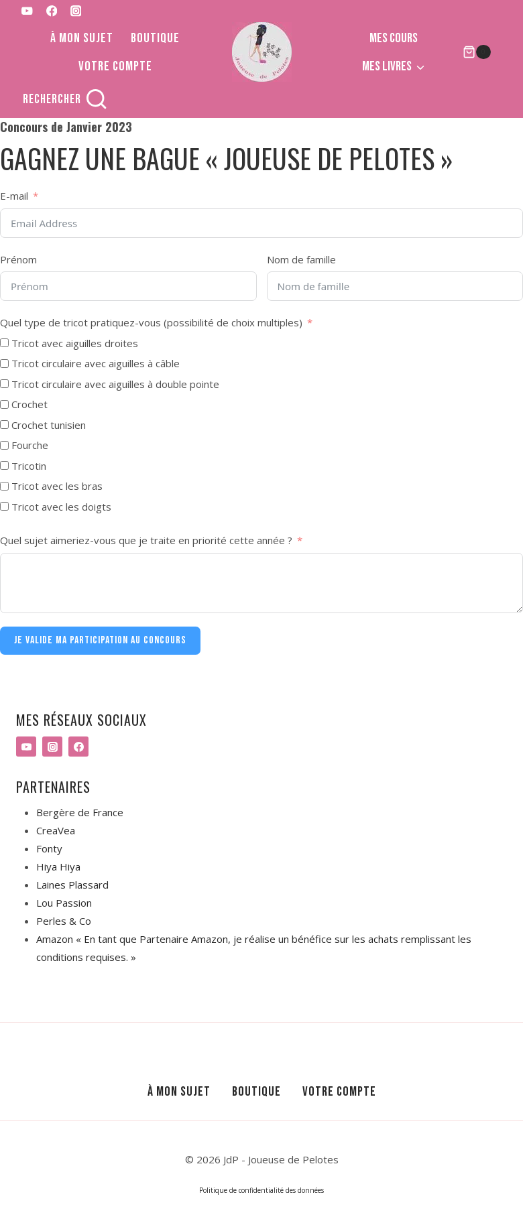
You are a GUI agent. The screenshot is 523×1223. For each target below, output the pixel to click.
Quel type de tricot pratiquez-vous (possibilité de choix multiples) (151, 322)
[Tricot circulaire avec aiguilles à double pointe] (4, 383)
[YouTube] (27, 11)
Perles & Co (63, 920)
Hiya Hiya (58, 866)
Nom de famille (301, 259)
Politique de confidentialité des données (261, 1190)
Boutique (155, 38)
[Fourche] (4, 445)
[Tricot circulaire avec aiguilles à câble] (4, 363)
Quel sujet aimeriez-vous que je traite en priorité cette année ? (146, 540)
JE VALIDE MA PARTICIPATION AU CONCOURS (100, 640)
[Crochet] (4, 404)
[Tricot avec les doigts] (4, 506)
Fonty (49, 848)
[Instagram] (76, 11)
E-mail (14, 195)
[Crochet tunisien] (4, 424)
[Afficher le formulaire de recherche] (65, 100)
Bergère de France (79, 812)
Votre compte (115, 66)
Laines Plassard (72, 884)
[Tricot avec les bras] (4, 486)
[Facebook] (51, 11)
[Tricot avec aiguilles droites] (4, 342)
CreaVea (55, 830)
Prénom (18, 259)
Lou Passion (64, 902)
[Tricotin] (4, 465)
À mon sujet (81, 38)
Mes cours (393, 38)
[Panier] (477, 52)
